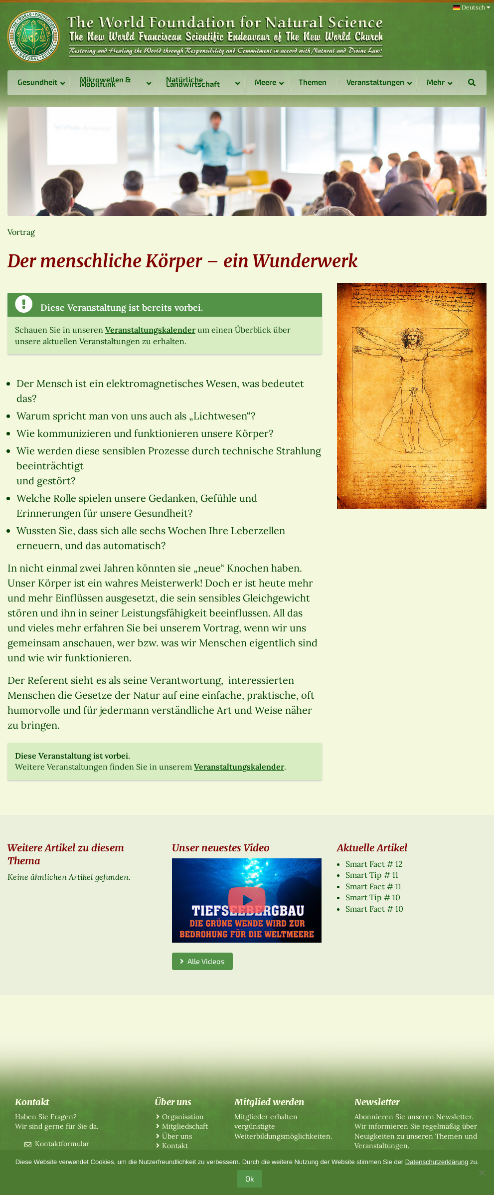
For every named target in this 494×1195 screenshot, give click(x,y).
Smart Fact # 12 (374, 864)
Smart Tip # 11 (371, 875)
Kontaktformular (62, 1143)
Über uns (177, 1136)
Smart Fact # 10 (374, 909)
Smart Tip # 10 (372, 897)
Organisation (183, 1116)
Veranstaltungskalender (150, 330)
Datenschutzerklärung (436, 1162)
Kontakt (175, 1145)
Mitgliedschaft (185, 1126)
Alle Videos (202, 961)
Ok (249, 1178)
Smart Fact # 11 (373, 886)
